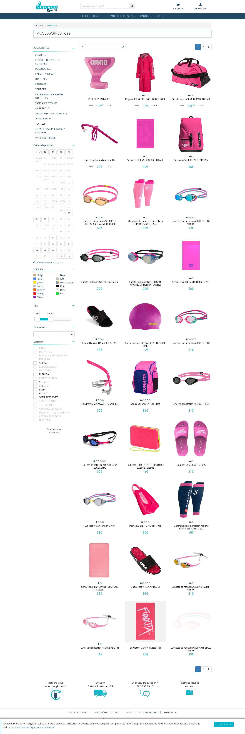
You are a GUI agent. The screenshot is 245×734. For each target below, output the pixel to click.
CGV (117, 710)
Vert (62, 293)
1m (69, 201)
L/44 (53, 170)
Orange (41, 290)
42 (61, 219)
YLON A (43, 382)
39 (69, 237)
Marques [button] (54, 342)
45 (69, 188)
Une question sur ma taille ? (48, 262)
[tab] (54, 49)
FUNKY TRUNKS (48, 378)
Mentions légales (101, 710)
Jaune (40, 282)
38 (61, 194)
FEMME (84, 16)
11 (61, 225)
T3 (53, 152)
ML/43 (62, 164)
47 (53, 249)
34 (69, 231)
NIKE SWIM (45, 420)
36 (69, 213)
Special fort (38, 160)
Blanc (63, 275)
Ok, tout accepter (224, 724)
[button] (54, 47)
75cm (62, 182)
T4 (45, 152)
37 (53, 194)
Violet (40, 297)
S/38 (53, 158)
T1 (69, 152)
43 (37, 194)
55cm (54, 188)
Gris (62, 279)
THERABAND (46, 405)
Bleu (39, 279)
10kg (45, 207)
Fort (69, 170)
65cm (46, 188)
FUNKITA (44, 374)
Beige (40, 275)
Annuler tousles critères (54, 431)
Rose (63, 290)
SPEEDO (43, 386)
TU (69, 255)
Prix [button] (54, 306)
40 (45, 194)
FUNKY (43, 389)
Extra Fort (45, 178)
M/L (37, 170)
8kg (69, 176)
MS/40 (69, 158)
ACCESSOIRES (127, 16)
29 (69, 225)
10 (53, 207)
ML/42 (69, 164)
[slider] (37, 319)
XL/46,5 (38, 152)
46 (37, 225)
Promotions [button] (54, 327)
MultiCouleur (66, 282)
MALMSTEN (45, 352)
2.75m (54, 201)
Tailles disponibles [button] (54, 145)
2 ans (61, 208)
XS (69, 249)
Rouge (40, 293)
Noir (62, 286)
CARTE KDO (146, 16)
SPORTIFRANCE (47, 401)
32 (37, 201)
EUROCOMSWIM (48, 367)
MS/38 (46, 164)
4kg (61, 188)
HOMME (97, 16)
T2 (61, 152)
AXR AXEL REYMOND (50, 409)
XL (61, 170)
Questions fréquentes (148, 710)
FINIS (42, 348)
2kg (45, 201)
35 (37, 237)
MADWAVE (45, 370)
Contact (129, 710)
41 (45, 243)
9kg (53, 176)
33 (69, 194)
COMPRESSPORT (48, 397)
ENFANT (111, 16)
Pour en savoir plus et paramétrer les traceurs (33, 727)
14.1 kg (53, 227)
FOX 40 (43, 393)
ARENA (43, 363)
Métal (40, 286)
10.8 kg (45, 227)
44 (69, 219)
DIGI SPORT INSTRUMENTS (54, 412)
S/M (45, 158)
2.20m (62, 201)
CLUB (161, 16)
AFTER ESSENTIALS (50, 416)
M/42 (46, 170)
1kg (37, 207)
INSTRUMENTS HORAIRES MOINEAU (53, 357)
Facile (38, 176)
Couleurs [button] (54, 269)
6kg (37, 188)
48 (61, 249)
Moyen (54, 164)
